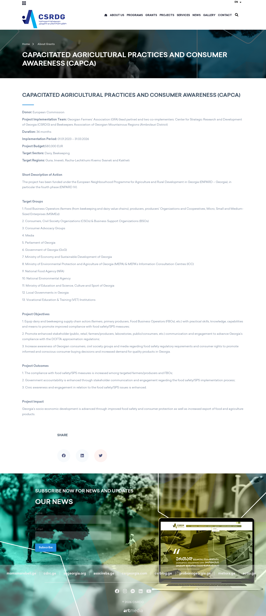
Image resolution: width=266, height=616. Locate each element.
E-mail (39, 529)
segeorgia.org (75, 573)
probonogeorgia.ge (195, 573)
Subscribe (46, 547)
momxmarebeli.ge (21, 573)
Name (38, 513)
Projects (167, 15)
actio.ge (249, 573)
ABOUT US (117, 15)
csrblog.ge (163, 573)
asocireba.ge (103, 573)
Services (183, 15)
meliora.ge (226, 573)
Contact (225, 15)
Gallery (209, 15)
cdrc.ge (50, 573)
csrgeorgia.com (134, 573)
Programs (135, 15)
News (196, 15)
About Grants (46, 44)
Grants (151, 15)
